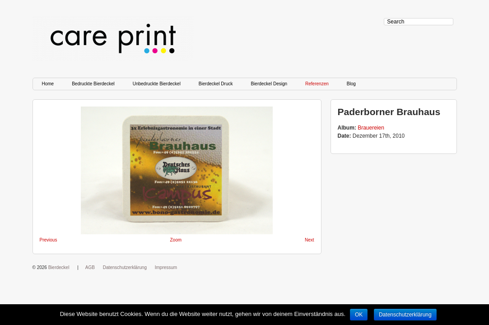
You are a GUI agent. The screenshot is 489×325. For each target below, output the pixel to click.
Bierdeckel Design (269, 83)
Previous (48, 239)
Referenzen (317, 83)
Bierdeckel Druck (216, 83)
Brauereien (371, 128)
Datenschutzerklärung (125, 267)
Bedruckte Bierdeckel (93, 83)
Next (309, 239)
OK (359, 314)
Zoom (176, 239)
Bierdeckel (59, 267)
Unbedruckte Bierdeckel (157, 83)
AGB (90, 267)
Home (48, 83)
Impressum (166, 267)
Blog (351, 83)
